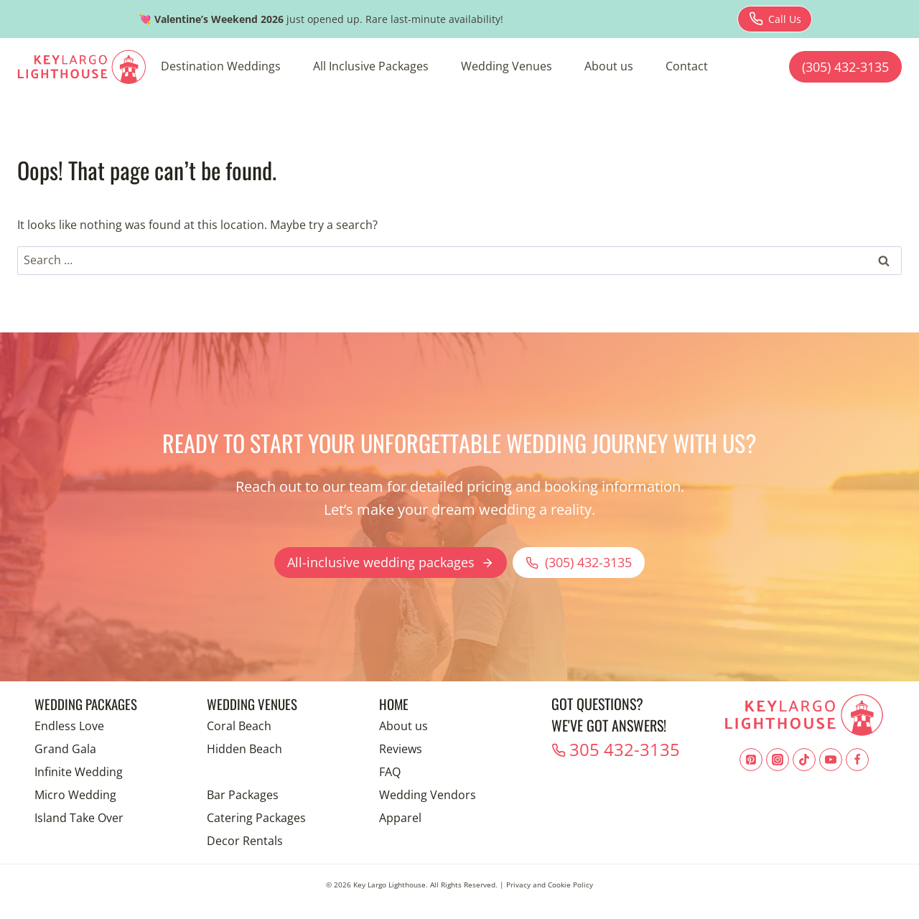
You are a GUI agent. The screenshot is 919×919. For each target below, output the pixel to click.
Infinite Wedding (78, 772)
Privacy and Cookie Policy (549, 885)
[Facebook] (857, 759)
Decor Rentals (245, 841)
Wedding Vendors (427, 795)
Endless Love (69, 726)
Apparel (400, 818)
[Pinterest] (751, 759)
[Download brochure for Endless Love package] (774, 19)
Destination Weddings (221, 66)
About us (608, 66)
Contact (687, 66)
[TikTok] (804, 759)
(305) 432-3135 (845, 66)
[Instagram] (777, 759)
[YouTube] (830, 759)
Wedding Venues (506, 66)
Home (394, 703)
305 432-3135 (612, 747)
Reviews (400, 749)
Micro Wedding (75, 795)
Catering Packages (256, 818)
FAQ (390, 772)
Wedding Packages (89, 703)
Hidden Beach (244, 749)
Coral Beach (239, 726)
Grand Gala (65, 749)
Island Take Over (78, 818)
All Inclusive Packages (371, 66)
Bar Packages (243, 795)
